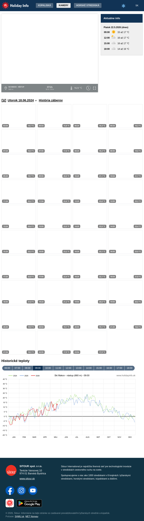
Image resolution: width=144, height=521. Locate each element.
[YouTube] (32, 491)
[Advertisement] (122, 74)
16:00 (109, 368)
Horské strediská (87, 5)
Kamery (63, 5)
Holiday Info (12, 3)
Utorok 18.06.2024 (22, 100)
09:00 (38, 368)
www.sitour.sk (27, 478)
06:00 (7, 368)
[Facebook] (10, 491)
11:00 (58, 368)
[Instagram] (21, 491)
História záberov (51, 100)
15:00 (99, 368)
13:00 (78, 368)
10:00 (48, 368)
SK (136, 5)
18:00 (129, 368)
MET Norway (31, 516)
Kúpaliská (44, 5)
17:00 (119, 368)
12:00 (68, 368)
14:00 (89, 368)
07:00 (17, 368)
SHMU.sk (19, 516)
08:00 (27, 368)
